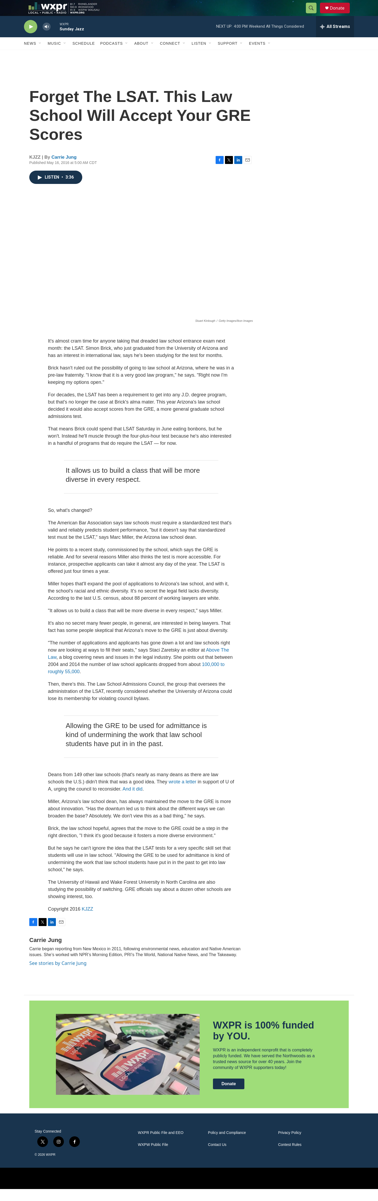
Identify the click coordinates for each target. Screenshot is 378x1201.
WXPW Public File (153, 1157)
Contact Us (217, 1157)
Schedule (83, 55)
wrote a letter (182, 793)
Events (257, 55)
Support (227, 55)
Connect (170, 55)
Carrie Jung (63, 169)
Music (54, 55)
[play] (30, 39)
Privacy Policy (289, 1145)
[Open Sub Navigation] (40, 55)
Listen (199, 55)
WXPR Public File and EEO (160, 1145)
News (30, 55)
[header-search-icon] (313, 14)
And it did (132, 801)
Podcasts (111, 55)
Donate (340, 14)
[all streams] (335, 38)
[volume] (46, 39)
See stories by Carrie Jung (58, 975)
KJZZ (87, 921)
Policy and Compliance (227, 1145)
